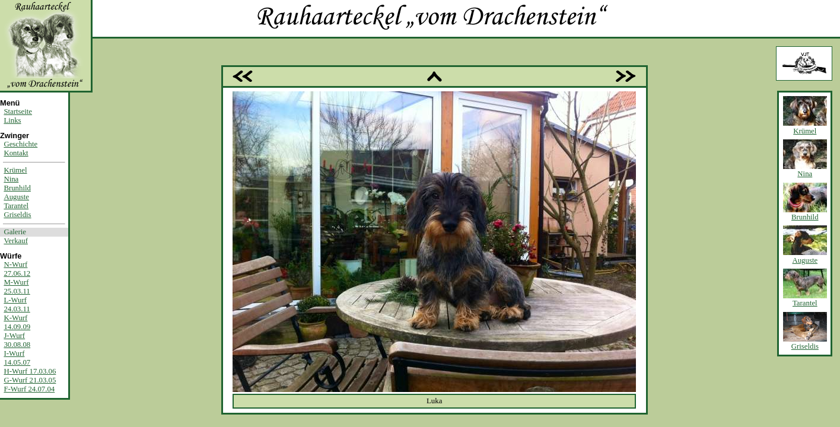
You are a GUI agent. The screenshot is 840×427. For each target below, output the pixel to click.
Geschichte (20, 144)
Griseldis (17, 215)
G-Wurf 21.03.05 (30, 380)
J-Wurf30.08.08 (17, 340)
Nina (11, 179)
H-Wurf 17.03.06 (30, 371)
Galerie (15, 232)
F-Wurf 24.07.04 (29, 389)
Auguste (16, 197)
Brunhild (17, 188)
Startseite (18, 111)
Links (12, 120)
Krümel (15, 170)
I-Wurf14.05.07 (17, 358)
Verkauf (16, 241)
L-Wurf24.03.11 (17, 304)
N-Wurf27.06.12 (17, 269)
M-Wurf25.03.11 (17, 286)
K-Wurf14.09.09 (17, 322)
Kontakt (16, 153)
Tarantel (16, 206)
